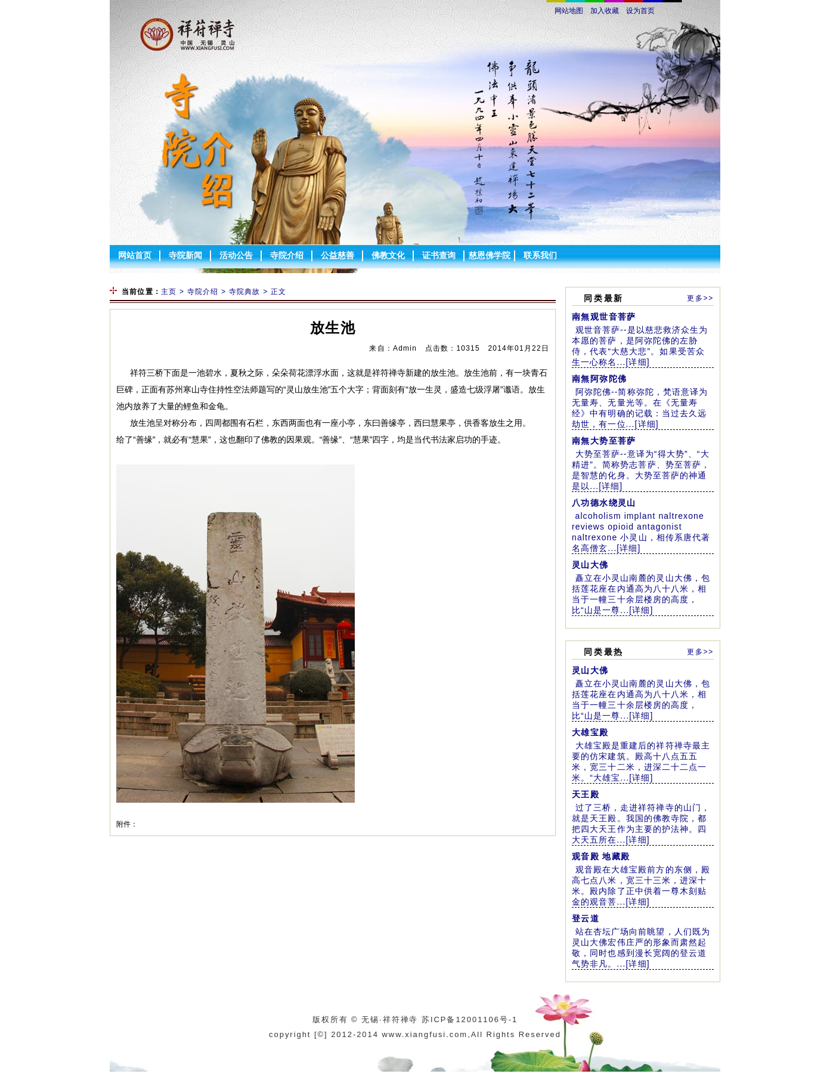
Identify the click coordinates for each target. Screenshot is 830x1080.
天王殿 (585, 794)
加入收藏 (604, 11)
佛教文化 (388, 255)
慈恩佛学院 (489, 255)
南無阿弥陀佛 (599, 378)
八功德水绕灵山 (604, 502)
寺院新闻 (185, 255)
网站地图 (569, 11)
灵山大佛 (590, 565)
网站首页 (134, 255)
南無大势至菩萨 (604, 440)
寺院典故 (245, 291)
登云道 (585, 918)
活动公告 (236, 255)
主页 (168, 291)
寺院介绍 (286, 255)
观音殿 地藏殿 (601, 856)
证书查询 (439, 255)
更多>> (700, 298)
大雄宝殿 (590, 732)
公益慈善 (337, 255)
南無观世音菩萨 (604, 316)
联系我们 (540, 255)
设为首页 (640, 11)
